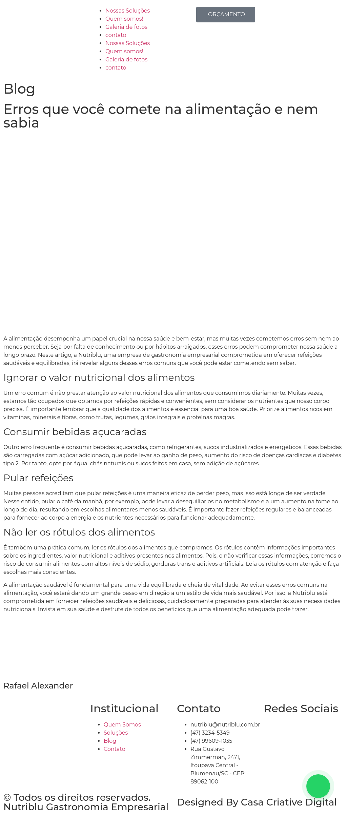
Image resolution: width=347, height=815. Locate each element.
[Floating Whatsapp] (318, 786)
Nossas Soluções (127, 10)
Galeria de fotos (126, 27)
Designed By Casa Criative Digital (257, 802)
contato (115, 35)
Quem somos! (124, 19)
